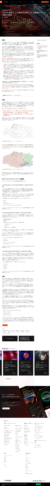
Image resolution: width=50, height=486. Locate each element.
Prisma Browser (17, 447)
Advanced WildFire (6, 435)
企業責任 (5, 460)
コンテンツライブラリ (28, 458)
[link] (6, 10)
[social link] (33, 480)
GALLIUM (31, 34)
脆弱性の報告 (27, 467)
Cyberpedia (26, 460)
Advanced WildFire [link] (15, 22)
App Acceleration (17, 440)
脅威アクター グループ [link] (13, 5)
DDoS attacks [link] (40, 369)
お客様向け (5, 461)
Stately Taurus (12, 35)
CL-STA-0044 (18, 34)
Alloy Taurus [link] (12, 330)
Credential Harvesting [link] (7, 369)
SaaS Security (5, 444)
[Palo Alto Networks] (6, 1)
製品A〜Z (26, 464)
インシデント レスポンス (37, 444)
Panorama (16, 434)
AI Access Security (6, 428)
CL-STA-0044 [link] (22, 330)
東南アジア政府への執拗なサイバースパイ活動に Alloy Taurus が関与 (15, 112)
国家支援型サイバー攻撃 (11, 33)
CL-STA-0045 (22, 34)
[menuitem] (7, 2)
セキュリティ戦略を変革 (37, 445)
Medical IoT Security (6, 441)
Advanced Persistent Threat (7, 34)
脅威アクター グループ (16, 33)
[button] (46, 35)
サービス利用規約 (9, 405)
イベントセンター (27, 461)
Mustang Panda (9, 35)
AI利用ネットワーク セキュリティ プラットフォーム (10, 423)
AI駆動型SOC (25, 435)
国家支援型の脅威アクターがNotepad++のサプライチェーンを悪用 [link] (42, 51)
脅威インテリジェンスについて (38, 447)
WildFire (3, 85)
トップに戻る (5, 325)
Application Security (26, 428)
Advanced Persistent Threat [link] (6, 330)
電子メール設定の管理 (28, 463)
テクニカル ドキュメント (28, 470)
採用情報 (5, 457)
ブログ (26, 455)
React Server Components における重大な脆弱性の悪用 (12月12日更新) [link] (42, 56)
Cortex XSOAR (26, 439)
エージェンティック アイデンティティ (39, 432)
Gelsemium (5, 35)
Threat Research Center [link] (5, 5)
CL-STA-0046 (25, 34)
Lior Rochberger (6, 31)
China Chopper (15, 34)
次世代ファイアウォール (18, 425)
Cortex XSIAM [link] (31, 22)
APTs (20, 95)
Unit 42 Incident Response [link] (6, 26)
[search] (39, 1)
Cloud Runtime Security (27, 431)
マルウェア (7, 33)
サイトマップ (27, 469)
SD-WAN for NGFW (17, 431)
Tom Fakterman (10, 31)
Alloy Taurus (12, 34)
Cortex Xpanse (26, 441)
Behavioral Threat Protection (10, 85)
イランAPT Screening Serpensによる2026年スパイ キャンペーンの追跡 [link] (42, 47)
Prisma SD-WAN (17, 448)
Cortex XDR (14, 84)
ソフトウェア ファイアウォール (19, 428)
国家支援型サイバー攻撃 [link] (21, 5)
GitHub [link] (12, 369)
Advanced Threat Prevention (7, 432)
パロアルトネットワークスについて (8, 455)
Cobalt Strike (28, 34)
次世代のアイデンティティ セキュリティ (39, 423)
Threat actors (15, 35)
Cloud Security (26, 425)
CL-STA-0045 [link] (27, 330)
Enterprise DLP (17, 444)
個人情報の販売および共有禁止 (29, 473)
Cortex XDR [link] (22, 22)
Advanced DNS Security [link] (5, 22)
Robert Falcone (13, 31)
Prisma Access (17, 445)
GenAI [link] (44, 369)
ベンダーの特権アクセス (37, 438)
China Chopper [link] (17, 330)
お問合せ (5, 458)
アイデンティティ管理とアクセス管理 (39, 426)
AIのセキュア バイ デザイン (7, 425)
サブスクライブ (6, 408)
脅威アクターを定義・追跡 (7, 58)
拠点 (4, 464)
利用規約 (13, 402)
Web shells (18, 35)
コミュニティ (27, 457)
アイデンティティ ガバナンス (38, 429)
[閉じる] (49, 484)
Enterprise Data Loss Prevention (8, 438)
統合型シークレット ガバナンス (38, 435)
